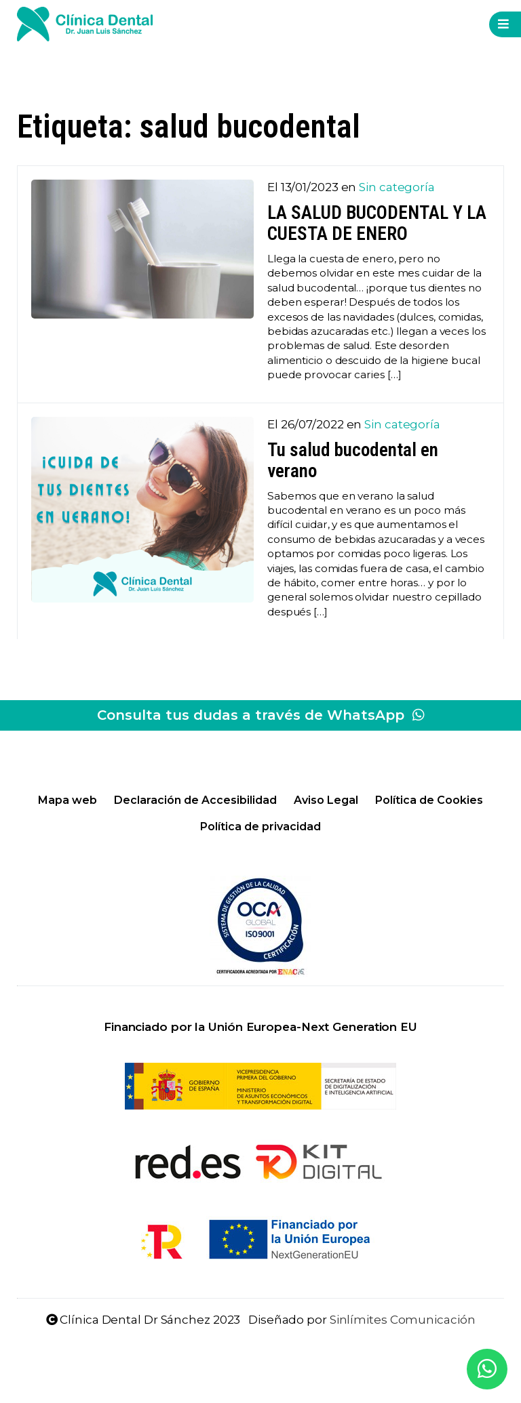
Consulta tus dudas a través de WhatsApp (261, 715)
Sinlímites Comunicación (403, 1319)
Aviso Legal (326, 800)
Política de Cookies (429, 800)
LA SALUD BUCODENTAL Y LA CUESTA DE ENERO (376, 223)
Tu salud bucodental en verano (352, 460)
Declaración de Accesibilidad (195, 800)
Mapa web (67, 800)
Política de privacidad (260, 826)
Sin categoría (397, 187)
